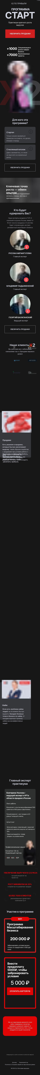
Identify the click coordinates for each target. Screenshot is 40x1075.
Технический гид (23, 1062)
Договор (14, 1062)
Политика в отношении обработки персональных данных (20, 1064)
